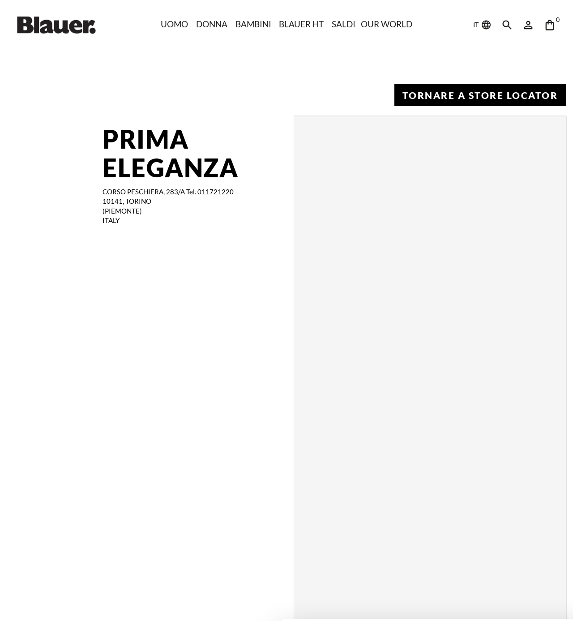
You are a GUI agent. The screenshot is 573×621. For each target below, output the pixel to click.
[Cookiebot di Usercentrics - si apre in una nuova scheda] (58, 603)
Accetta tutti (498, 548)
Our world (388, 24)
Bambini (253, 24)
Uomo (173, 24)
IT (482, 25)
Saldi (344, 24)
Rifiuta (498, 577)
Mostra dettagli (141, 603)
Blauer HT (302, 24)
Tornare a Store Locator (480, 95)
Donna (211, 24)
